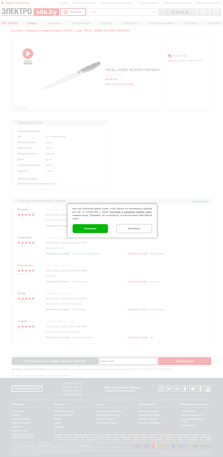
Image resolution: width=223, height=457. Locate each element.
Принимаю (90, 228)
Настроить (134, 228)
